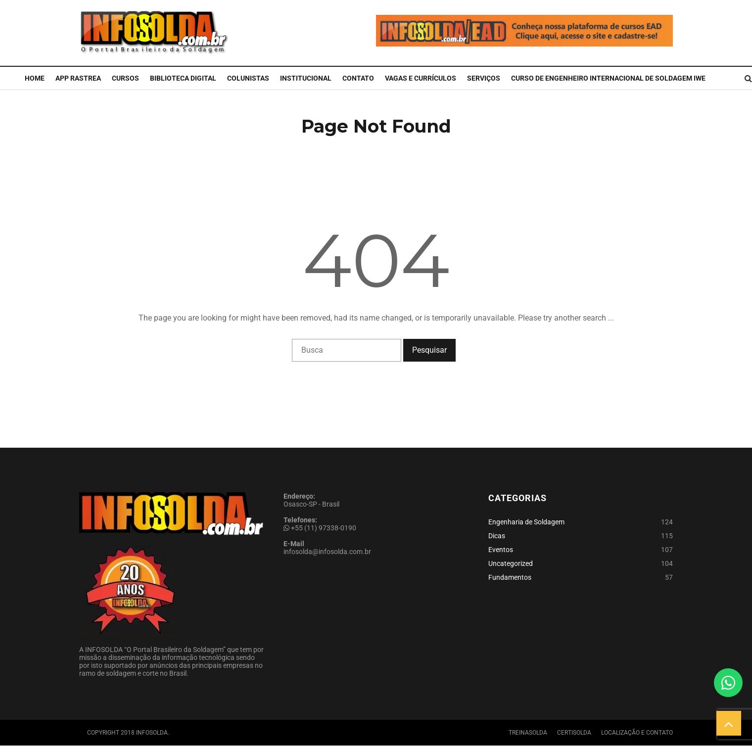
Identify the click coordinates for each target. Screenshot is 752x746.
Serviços (483, 78)
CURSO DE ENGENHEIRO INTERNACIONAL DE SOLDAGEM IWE (608, 78)
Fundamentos (509, 577)
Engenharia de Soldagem (526, 522)
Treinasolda (528, 732)
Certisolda (574, 732)
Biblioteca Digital (183, 78)
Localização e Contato (637, 732)
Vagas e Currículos (420, 78)
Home (35, 78)
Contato (358, 78)
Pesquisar (429, 350)
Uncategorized (510, 563)
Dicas (496, 536)
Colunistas (248, 78)
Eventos (500, 550)
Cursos (125, 78)
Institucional (305, 78)
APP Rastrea (78, 78)
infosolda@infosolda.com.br (327, 552)
